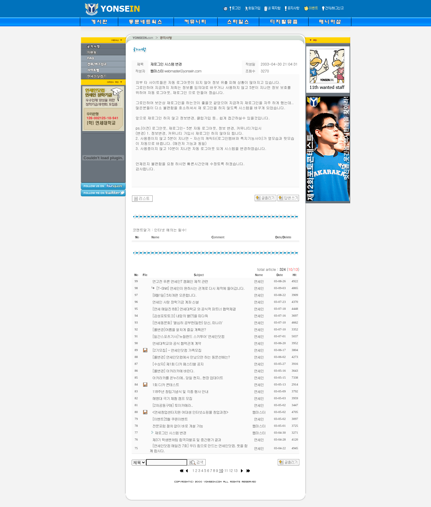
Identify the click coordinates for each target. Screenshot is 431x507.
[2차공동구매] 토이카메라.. (172, 405)
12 (231, 470)
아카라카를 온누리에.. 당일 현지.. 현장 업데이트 (187, 377)
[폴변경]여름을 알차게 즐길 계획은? (179, 329)
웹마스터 (258, 412)
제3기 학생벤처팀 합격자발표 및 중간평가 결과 (186, 439)
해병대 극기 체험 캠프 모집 (172, 398)
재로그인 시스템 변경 (170, 432)
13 (235, 470)
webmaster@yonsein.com (182, 70)
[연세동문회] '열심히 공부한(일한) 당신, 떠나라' (187, 322)
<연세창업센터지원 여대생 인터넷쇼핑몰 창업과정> (190, 412)
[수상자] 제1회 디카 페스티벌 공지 (178, 363)
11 (226, 470)
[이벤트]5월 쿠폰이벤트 (170, 418)
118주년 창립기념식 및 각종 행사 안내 (180, 391)
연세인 (259, 281)
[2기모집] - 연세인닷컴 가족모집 (176, 350)
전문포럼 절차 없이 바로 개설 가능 (177, 425)
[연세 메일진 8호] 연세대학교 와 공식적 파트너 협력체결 (194, 308)
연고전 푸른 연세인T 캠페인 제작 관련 (180, 281)
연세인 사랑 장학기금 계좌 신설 (175, 301)
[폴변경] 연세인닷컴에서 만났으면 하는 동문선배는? (191, 356)
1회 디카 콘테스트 (165, 384)
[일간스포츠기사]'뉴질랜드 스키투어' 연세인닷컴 (188, 336)
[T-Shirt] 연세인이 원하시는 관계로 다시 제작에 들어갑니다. (200, 288)
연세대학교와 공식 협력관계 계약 (176, 343)
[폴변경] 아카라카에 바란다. (173, 370)
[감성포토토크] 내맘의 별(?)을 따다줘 (180, 315)
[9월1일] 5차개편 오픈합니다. (174, 294)
